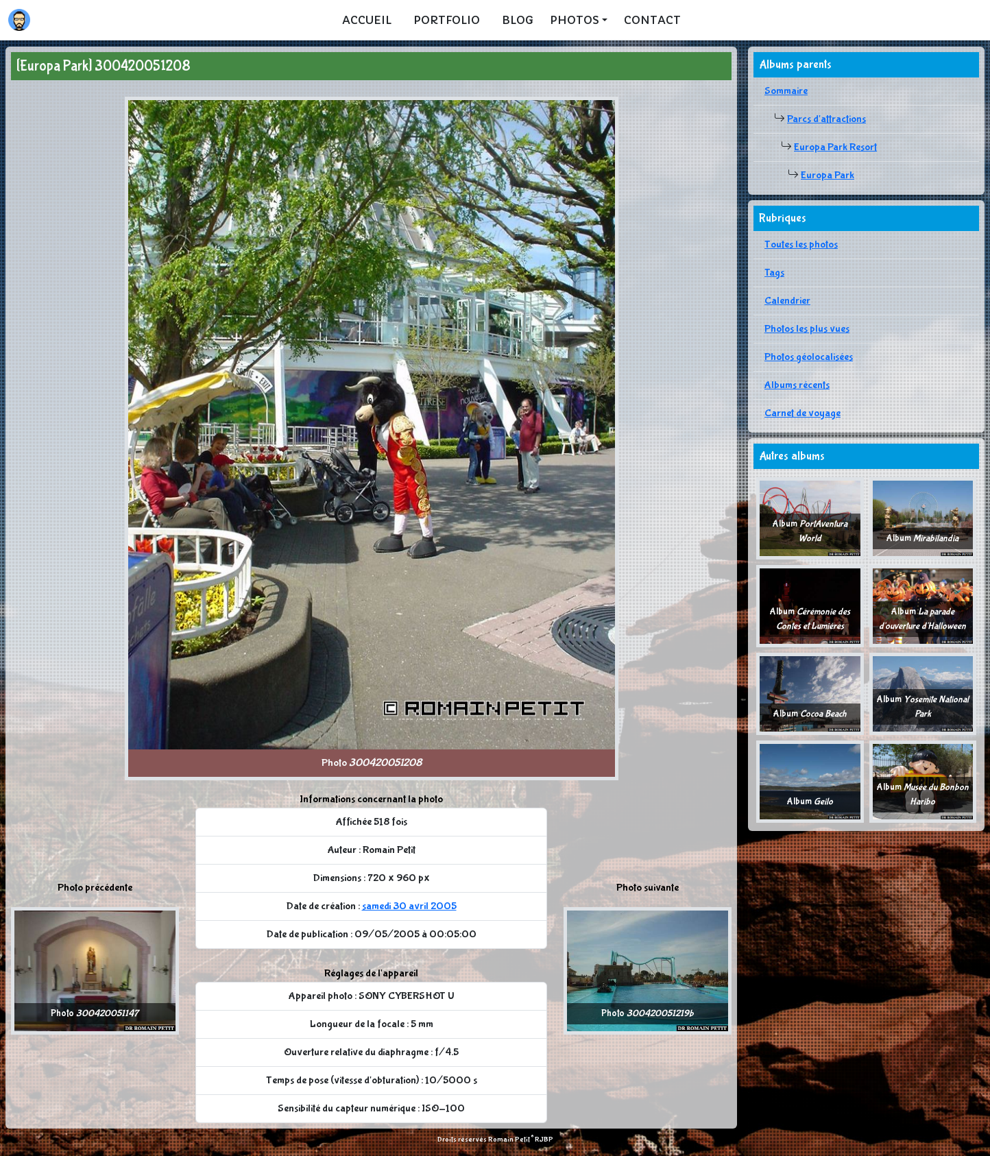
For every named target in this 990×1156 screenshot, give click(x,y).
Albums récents (797, 385)
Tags (774, 272)
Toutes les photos (801, 244)
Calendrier (787, 300)
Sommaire (786, 90)
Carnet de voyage (802, 413)
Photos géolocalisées (808, 356)
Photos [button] (574, 20)
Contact (652, 20)
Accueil (366, 20)
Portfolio (446, 20)
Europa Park (827, 175)
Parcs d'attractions (826, 118)
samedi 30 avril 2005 (409, 906)
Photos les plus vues (806, 328)
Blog (517, 20)
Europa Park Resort (835, 147)
